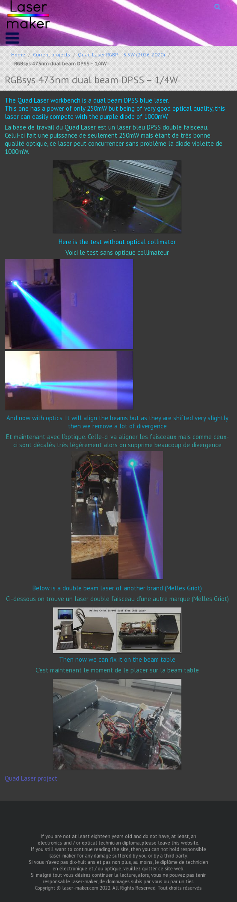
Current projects (51, 54)
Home (18, 54)
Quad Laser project (31, 778)
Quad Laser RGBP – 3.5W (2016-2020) (121, 54)
